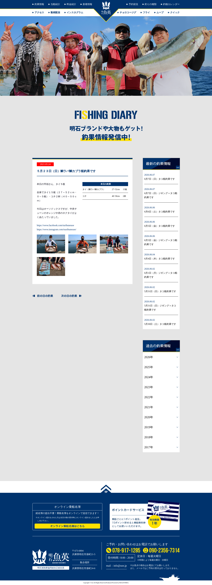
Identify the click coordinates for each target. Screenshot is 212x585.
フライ (146, 12)
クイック (175, 12)
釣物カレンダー (171, 4)
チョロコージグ (128, 12)
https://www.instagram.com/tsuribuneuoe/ (56, 229)
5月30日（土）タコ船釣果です (160, 324)
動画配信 (55, 12)
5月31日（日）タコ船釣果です (160, 291)
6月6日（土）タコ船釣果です (159, 211)
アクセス (39, 12)
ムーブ (160, 12)
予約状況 (133, 4)
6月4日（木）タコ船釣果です (159, 258)
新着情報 (87, 4)
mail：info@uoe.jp (116, 565)
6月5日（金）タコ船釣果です (159, 226)
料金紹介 (71, 4)
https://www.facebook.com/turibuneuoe (55, 225)
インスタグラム (75, 12)
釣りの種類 (150, 4)
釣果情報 (39, 4)
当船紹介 (55, 4)
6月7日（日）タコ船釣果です (159, 179)
